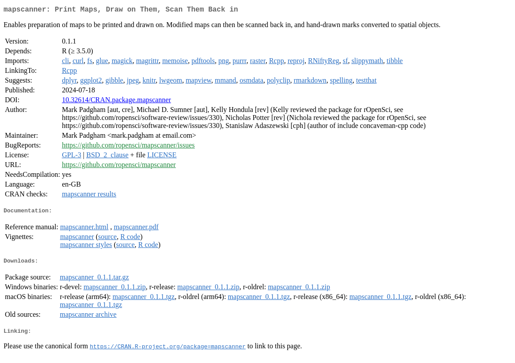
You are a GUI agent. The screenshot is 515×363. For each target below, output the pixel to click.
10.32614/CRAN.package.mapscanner (116, 101)
